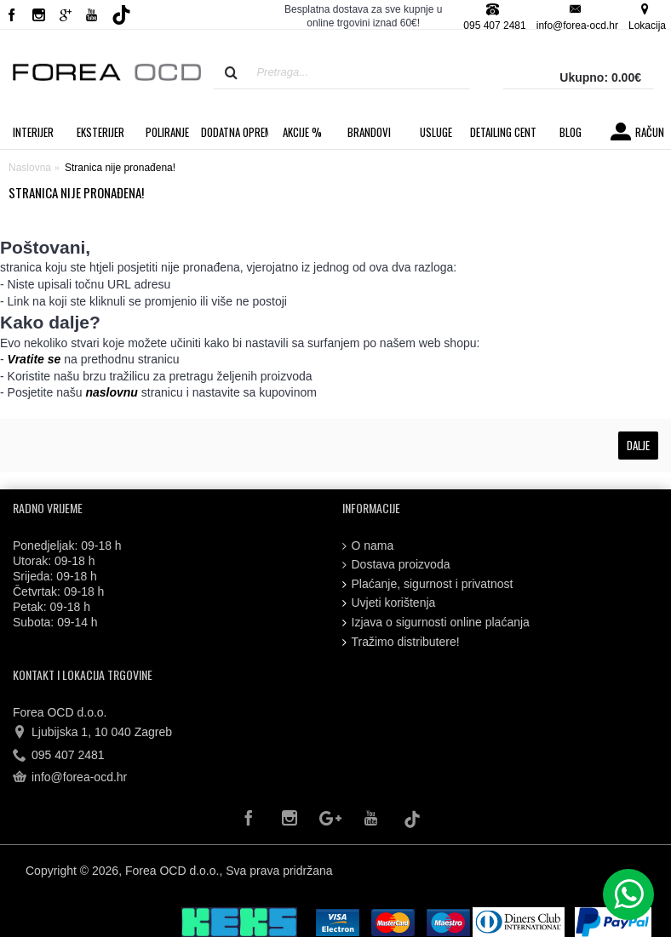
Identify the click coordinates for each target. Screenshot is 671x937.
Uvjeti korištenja (389, 603)
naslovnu (111, 392)
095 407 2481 (59, 755)
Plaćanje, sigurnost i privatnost (427, 584)
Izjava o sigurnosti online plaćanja (436, 622)
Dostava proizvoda (396, 564)
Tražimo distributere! (401, 642)
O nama (368, 546)
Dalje (638, 445)
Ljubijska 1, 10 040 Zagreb (92, 732)
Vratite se (34, 359)
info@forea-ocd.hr (70, 778)
